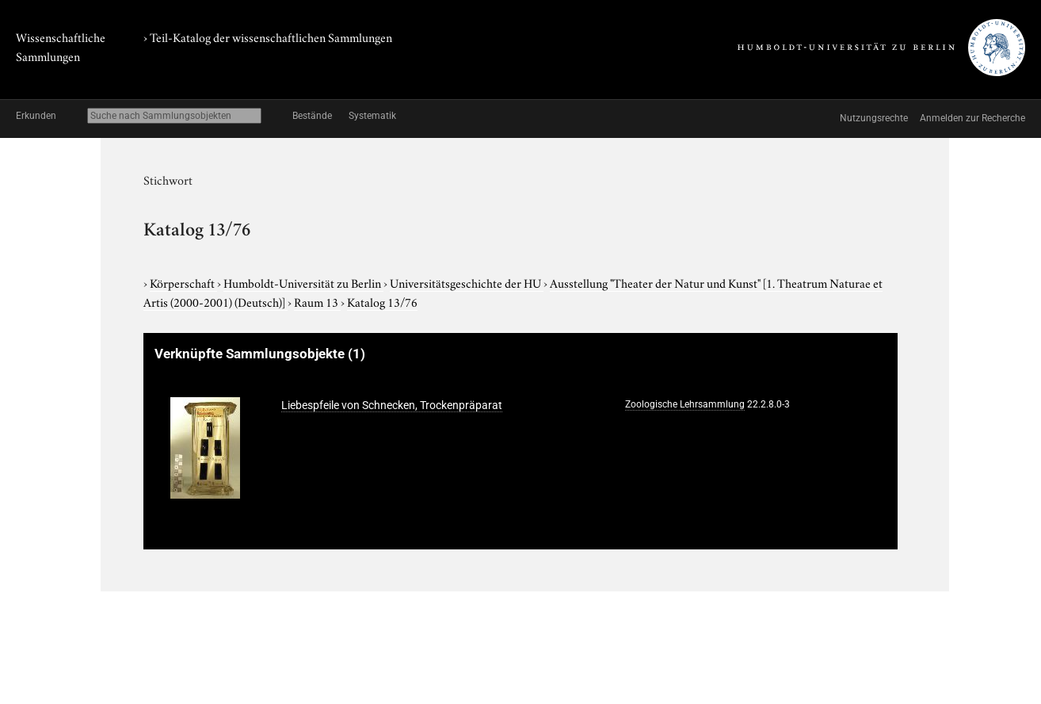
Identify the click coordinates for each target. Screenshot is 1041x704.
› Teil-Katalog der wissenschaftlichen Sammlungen (267, 36)
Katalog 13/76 (382, 301)
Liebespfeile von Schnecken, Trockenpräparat (391, 405)
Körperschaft (183, 282)
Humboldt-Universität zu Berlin (303, 282)
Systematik (372, 115)
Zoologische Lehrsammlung (685, 404)
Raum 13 (317, 301)
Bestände (312, 115)
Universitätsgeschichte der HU (466, 282)
